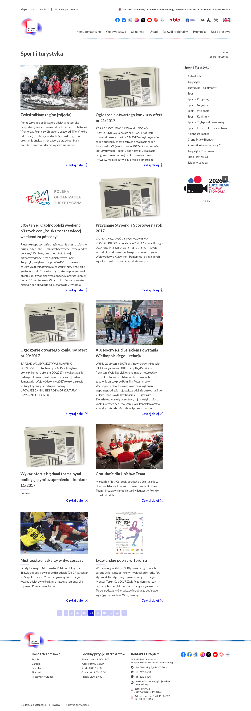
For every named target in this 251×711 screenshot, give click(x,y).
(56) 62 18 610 (141, 676)
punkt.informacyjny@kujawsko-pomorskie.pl (150, 683)
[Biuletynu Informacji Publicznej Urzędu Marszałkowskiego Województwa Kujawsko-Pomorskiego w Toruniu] (175, 20)
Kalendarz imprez (198, 133)
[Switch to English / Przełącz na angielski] (227, 20)
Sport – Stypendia (198, 110)
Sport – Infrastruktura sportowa (207, 128)
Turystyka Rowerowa (201, 151)
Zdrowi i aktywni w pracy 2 (204, 145)
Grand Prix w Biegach (201, 139)
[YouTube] (149, 20)
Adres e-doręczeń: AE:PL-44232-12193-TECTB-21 (151, 697)
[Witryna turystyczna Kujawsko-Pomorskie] (190, 20)
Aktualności (195, 76)
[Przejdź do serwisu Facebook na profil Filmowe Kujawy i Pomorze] (130, 20)
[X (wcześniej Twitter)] (143, 20)
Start (225, 52)
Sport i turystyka (219, 56)
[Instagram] (136, 20)
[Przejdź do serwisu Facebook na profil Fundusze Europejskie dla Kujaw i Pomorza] (124, 20)
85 (98, 613)
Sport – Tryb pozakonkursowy (206, 122)
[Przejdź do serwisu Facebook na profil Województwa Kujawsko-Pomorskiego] (117, 20)
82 (78, 613)
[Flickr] (162, 20)
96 (118, 613)
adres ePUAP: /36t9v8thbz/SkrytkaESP (146, 690)
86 (105, 613)
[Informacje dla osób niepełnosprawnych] (212, 20)
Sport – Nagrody (198, 105)
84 (92, 613)
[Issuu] (156, 20)
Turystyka (194, 82)
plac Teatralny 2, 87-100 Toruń (149, 667)
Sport (191, 93)
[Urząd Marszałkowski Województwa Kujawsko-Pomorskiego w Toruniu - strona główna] (31, 27)
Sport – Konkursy (198, 116)
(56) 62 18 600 (141, 671)
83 (85, 613)
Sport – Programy (198, 99)
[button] (206, 186)
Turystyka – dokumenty (202, 87)
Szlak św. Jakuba (198, 162)
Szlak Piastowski (198, 156)
